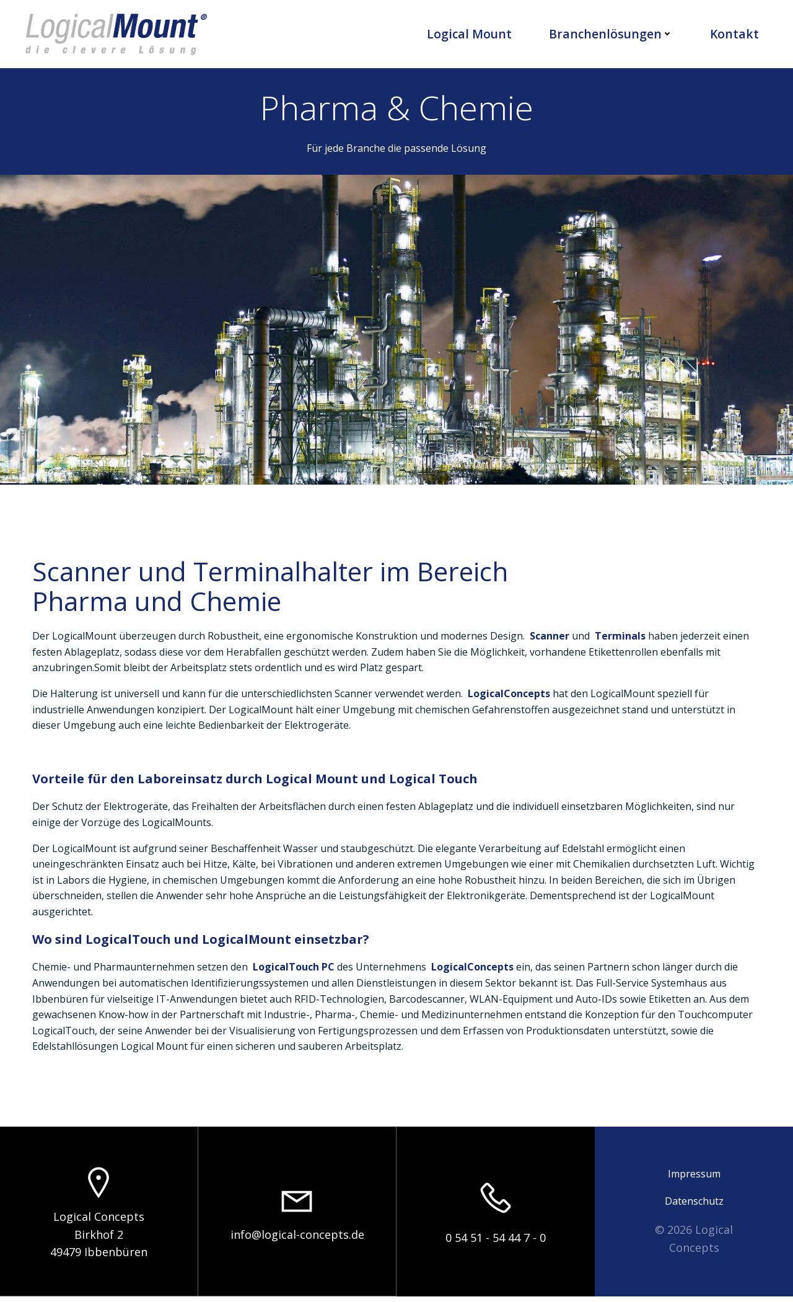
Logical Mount (469, 33)
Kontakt (735, 33)
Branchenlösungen (611, 33)
